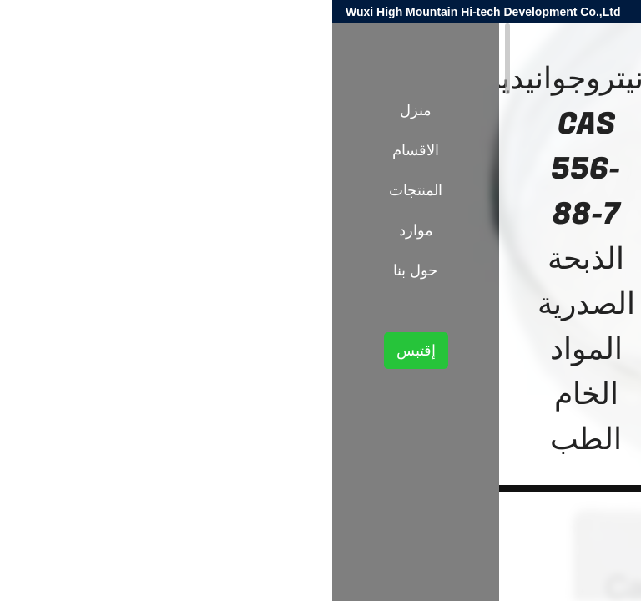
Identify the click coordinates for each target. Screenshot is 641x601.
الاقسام (83, 150)
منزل (83, 110)
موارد (84, 230)
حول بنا (83, 270)
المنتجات (565, 290)
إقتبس (83, 350)
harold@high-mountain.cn (428, 11)
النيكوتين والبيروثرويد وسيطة (464, 290)
